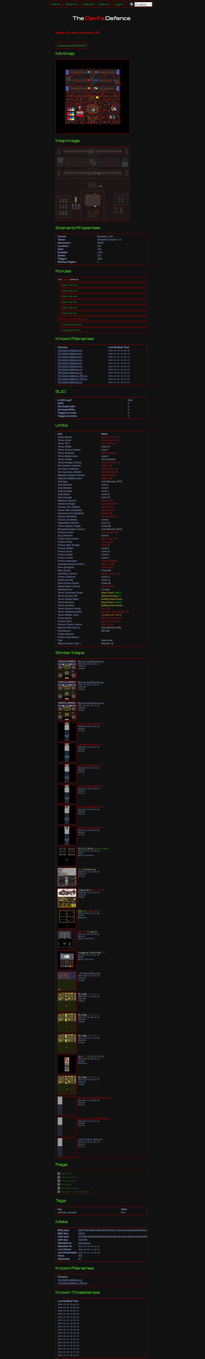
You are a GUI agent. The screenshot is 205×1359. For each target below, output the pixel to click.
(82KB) (71, 45)
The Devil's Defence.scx (70, 350)
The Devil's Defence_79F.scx (72, 376)
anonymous (84, 1243)
